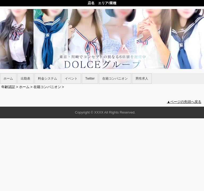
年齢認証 (8, 87)
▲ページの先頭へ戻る (184, 102)
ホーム (8, 78)
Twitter (90, 78)
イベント (71, 78)
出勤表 (25, 78)
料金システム (47, 78)
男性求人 (141, 78)
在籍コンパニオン (115, 78)
